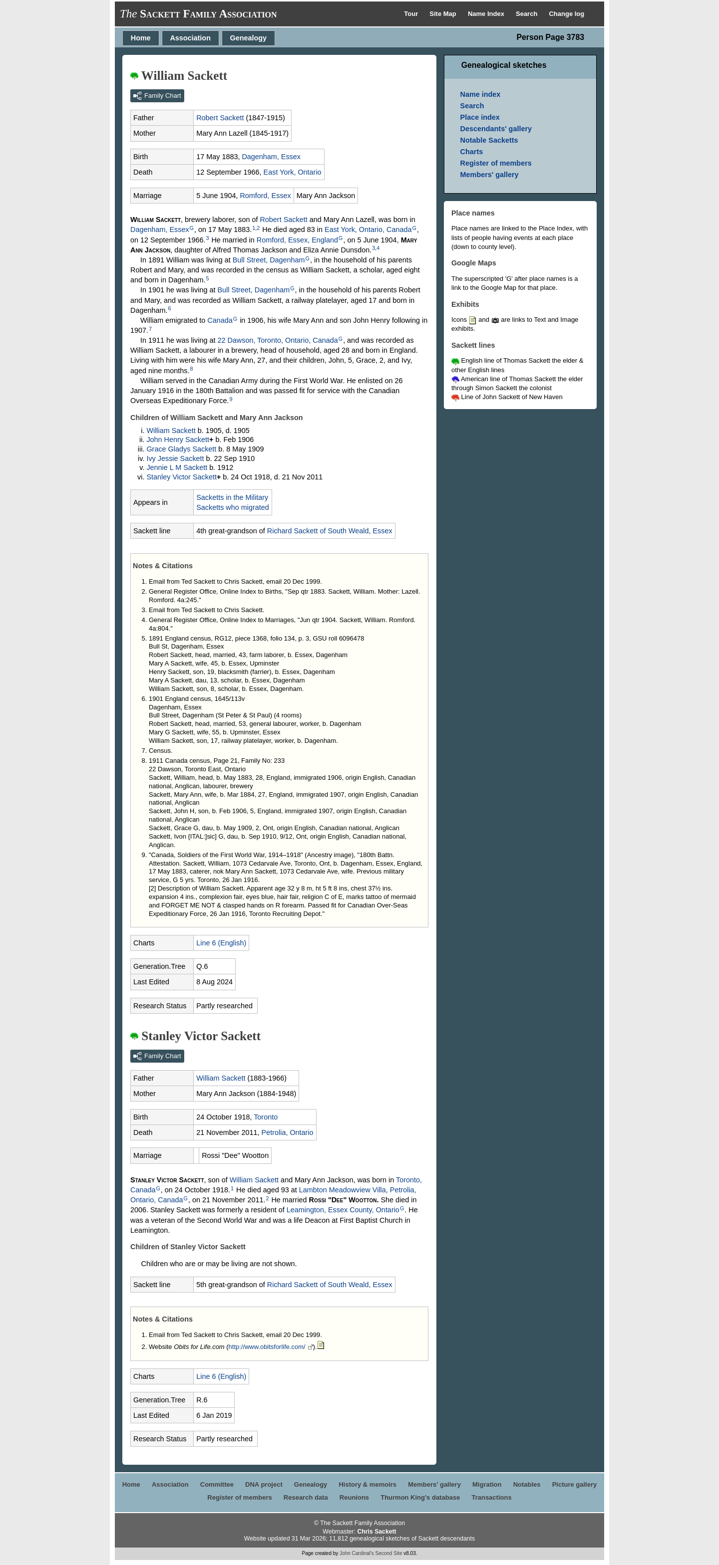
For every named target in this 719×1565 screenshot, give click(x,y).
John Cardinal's (357, 1553)
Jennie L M (176, 467)
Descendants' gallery (496, 129)
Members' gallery (489, 175)
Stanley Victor (181, 477)
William (170, 431)
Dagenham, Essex (271, 157)
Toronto (266, 1117)
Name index (480, 94)
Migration (487, 1484)
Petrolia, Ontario (288, 1132)
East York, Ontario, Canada (368, 229)
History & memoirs (367, 1484)
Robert (220, 118)
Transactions (491, 1497)
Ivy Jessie (175, 458)
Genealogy (248, 38)
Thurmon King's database (420, 1497)
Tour (412, 13)
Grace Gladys (181, 449)
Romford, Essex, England (297, 240)
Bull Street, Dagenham (269, 260)
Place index (480, 117)
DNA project (264, 1484)
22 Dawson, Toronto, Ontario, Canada (277, 340)
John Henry (177, 440)
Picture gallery (574, 1484)
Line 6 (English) (221, 943)
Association (190, 38)
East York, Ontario (293, 172)
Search (527, 13)
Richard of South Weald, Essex (329, 531)
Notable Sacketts (489, 140)
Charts (471, 152)
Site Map (443, 13)
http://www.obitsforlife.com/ (267, 1346)
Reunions (354, 1497)
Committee (217, 1484)
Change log (566, 13)
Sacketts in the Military (232, 497)
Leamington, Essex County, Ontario (343, 1210)
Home (141, 38)
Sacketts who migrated (232, 507)
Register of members (496, 163)
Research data (306, 1497)
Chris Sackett (376, 1531)
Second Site (388, 1553)
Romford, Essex (265, 196)
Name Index (487, 13)
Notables (527, 1484)
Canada (219, 320)
